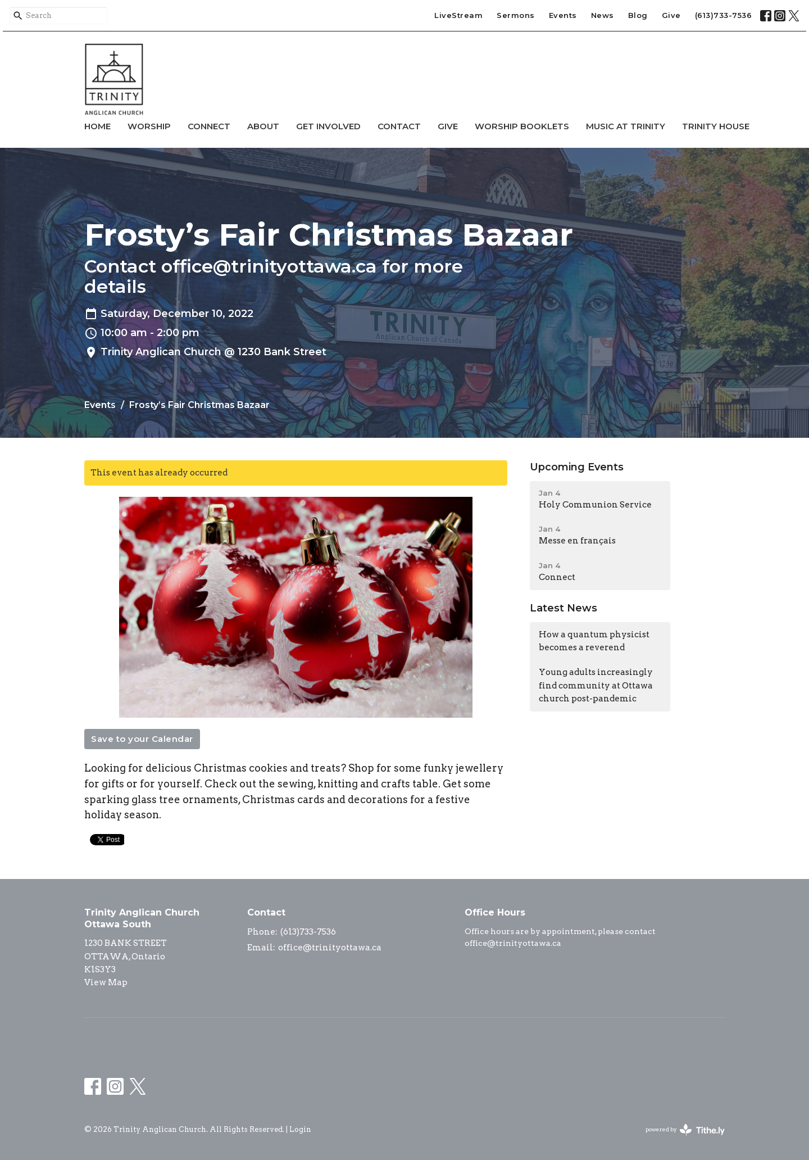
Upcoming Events (577, 467)
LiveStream (458, 15)
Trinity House (715, 126)
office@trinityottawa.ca (329, 947)
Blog (638, 15)
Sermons (516, 15)
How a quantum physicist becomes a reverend (594, 640)
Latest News (563, 608)
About (263, 126)
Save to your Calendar (142, 738)
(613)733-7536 (723, 15)
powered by (685, 1130)
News (602, 15)
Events (563, 15)
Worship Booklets (522, 126)
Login (300, 1129)
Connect (209, 126)
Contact (399, 126)
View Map (106, 982)
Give (671, 15)
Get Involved (328, 126)
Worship (149, 126)
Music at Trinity (625, 126)
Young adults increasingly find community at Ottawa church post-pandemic (596, 685)
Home (97, 126)
